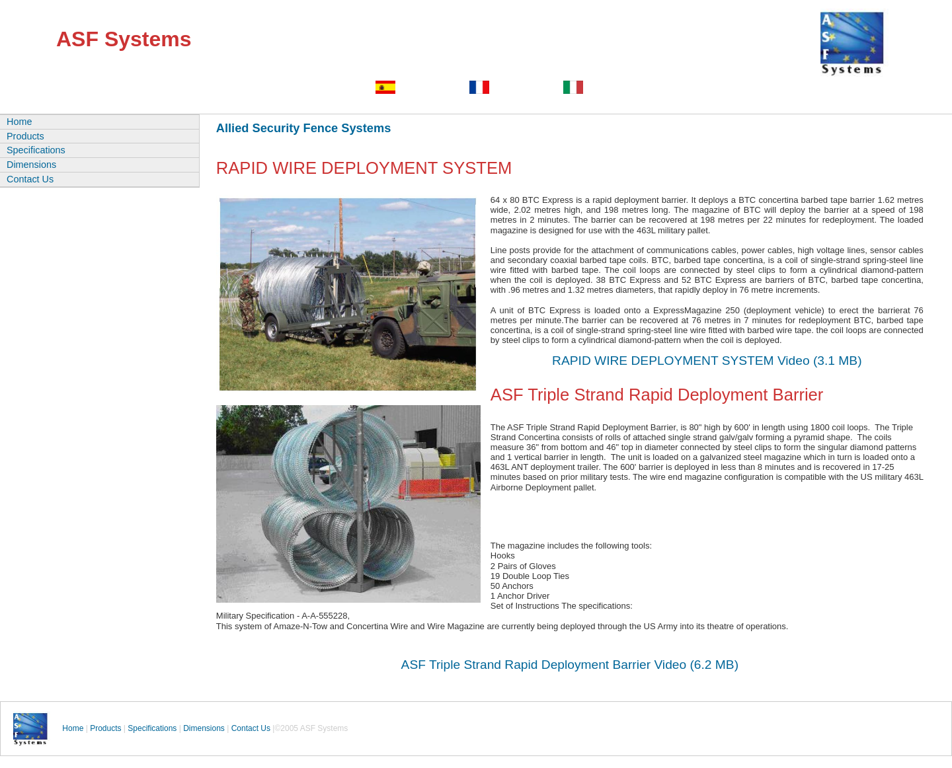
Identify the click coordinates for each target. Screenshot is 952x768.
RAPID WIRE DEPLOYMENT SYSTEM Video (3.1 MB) (706, 360)
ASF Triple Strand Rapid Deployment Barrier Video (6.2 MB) (569, 665)
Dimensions (31, 164)
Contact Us (30, 179)
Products (25, 136)
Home (19, 121)
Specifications (36, 150)
